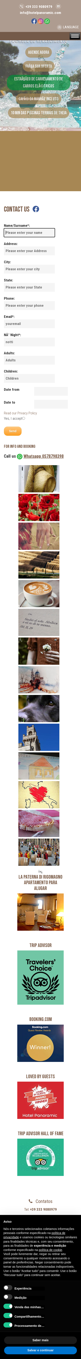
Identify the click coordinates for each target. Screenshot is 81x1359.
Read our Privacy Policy (20, 413)
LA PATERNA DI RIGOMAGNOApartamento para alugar (40, 882)
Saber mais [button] (40, 1340)
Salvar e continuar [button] (40, 1350)
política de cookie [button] (50, 1250)
